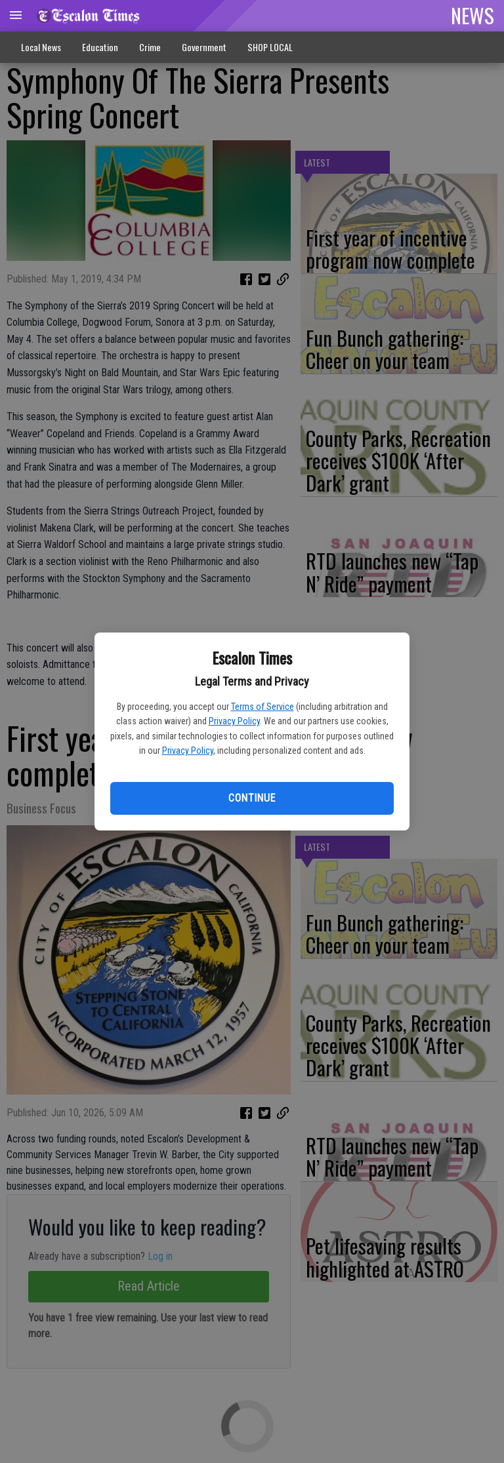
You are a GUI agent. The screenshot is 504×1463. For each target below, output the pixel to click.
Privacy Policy (234, 721)
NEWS (472, 15)
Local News (41, 47)
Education (100, 47)
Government (204, 47)
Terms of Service (262, 706)
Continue (251, 798)
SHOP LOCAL (270, 47)
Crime (150, 47)
